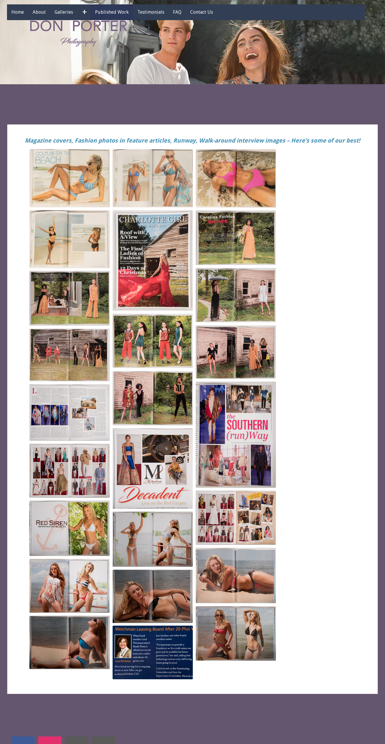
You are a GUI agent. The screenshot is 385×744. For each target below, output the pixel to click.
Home (25, 12)
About (46, 12)
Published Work (119, 12)
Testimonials (158, 12)
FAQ (185, 12)
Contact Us (209, 12)
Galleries (71, 12)
